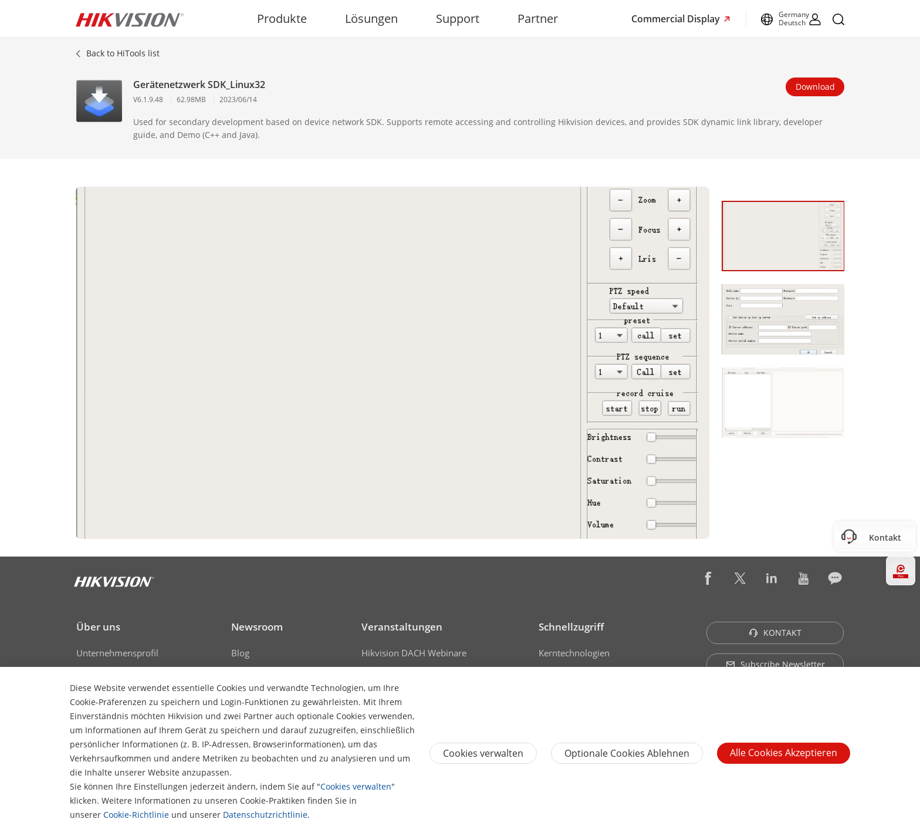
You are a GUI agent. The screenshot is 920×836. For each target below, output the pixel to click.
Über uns (98, 626)
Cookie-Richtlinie (136, 814)
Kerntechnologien (574, 653)
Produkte (282, 18)
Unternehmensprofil (117, 653)
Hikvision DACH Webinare (413, 653)
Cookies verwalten (355, 786)
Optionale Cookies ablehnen (626, 753)
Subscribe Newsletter (775, 664)
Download (815, 86)
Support (457, 18)
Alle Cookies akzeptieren (783, 752)
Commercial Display (676, 18)
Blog (240, 653)
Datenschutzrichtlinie (265, 814)
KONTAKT (775, 632)
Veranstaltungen (401, 626)
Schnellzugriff (571, 626)
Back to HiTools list (123, 53)
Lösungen (371, 18)
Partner (538, 18)
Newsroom (257, 626)
